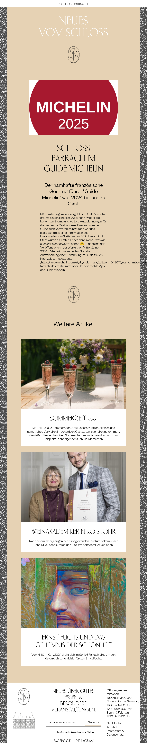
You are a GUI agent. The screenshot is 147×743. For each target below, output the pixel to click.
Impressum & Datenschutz (115, 732)
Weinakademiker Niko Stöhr (73, 531)
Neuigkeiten (114, 723)
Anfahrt (112, 727)
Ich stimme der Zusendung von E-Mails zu (75, 731)
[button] (143, 3)
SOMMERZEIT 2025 (73, 418)
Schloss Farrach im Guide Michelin (73, 158)
